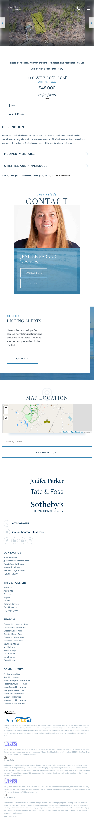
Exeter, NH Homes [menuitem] (12, 688)
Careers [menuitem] (7, 585)
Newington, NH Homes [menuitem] (15, 691)
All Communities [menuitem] (12, 665)
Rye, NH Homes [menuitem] (11, 668)
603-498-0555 (32, 252)
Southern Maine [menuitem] (11, 635)
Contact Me (33, 264)
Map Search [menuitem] (9, 648)
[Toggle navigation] (87, 9)
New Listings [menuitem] (10, 642)
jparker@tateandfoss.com (29, 523)
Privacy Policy (9, 751)
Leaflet (65, 423)
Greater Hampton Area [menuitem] (14, 619)
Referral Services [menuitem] (11, 595)
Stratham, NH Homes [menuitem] (14, 685)
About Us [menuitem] (8, 579)
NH (19, 167)
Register (22, 350)
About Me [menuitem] (8, 582)
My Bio (33, 274)
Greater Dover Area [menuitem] (13, 625)
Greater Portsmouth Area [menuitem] (16, 615)
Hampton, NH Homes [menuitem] (14, 682)
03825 (47, 167)
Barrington (38, 167)
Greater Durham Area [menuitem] (14, 629)
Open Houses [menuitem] (10, 651)
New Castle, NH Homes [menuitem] (15, 678)
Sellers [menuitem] (7, 592)
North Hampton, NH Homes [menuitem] (17, 672)
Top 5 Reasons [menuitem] (10, 598)
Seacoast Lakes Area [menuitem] (13, 632)
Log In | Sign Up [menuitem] (11, 602)
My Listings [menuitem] (9, 638)
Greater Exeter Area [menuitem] (13, 622)
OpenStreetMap (77, 423)
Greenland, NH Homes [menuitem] (14, 695)
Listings (13, 167)
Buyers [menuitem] (7, 589)
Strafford (27, 167)
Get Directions (47, 443)
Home (5, 167)
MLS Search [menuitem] (9, 645)
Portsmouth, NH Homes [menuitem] (15, 675)
